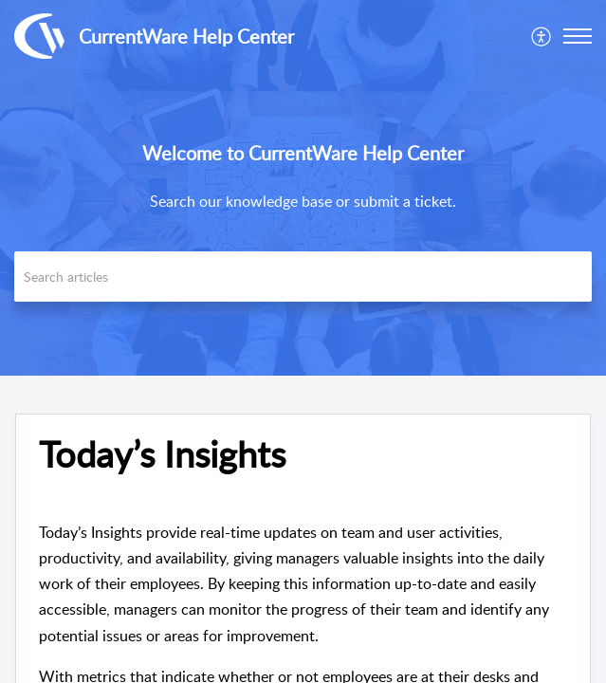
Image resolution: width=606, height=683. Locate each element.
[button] (577, 36)
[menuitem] (542, 36)
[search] (303, 276)
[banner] (303, 188)
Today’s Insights (162, 454)
